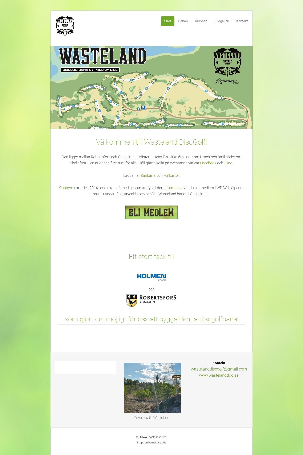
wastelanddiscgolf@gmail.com (219, 369)
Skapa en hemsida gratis (151, 442)
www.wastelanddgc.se (219, 375)
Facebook (208, 163)
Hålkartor (171, 175)
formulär (173, 188)
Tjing (228, 163)
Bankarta (149, 175)
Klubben (65, 188)
